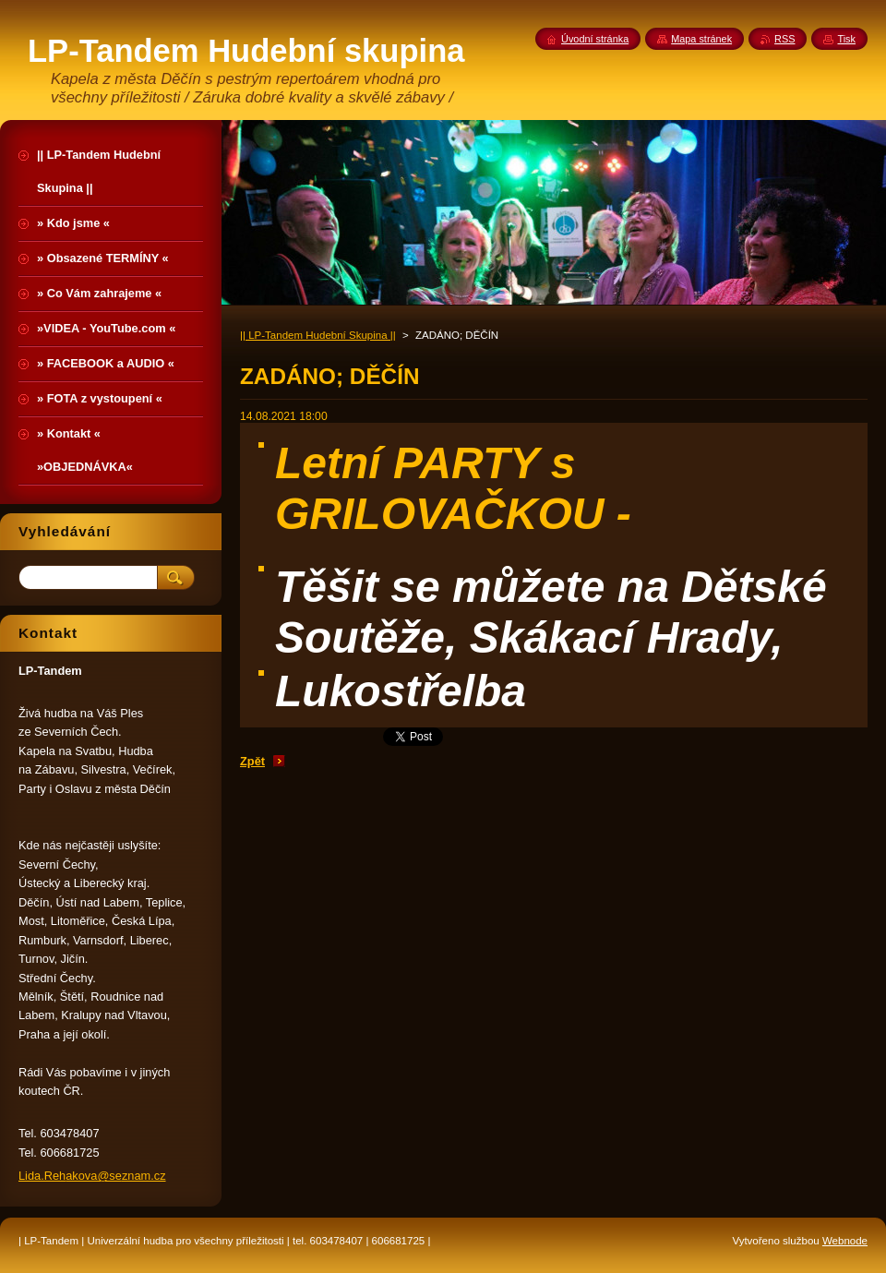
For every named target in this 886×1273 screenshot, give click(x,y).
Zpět (252, 761)
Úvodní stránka (595, 38)
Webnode (845, 1240)
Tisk (846, 38)
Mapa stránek (701, 38)
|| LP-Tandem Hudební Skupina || (318, 335)
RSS (784, 38)
